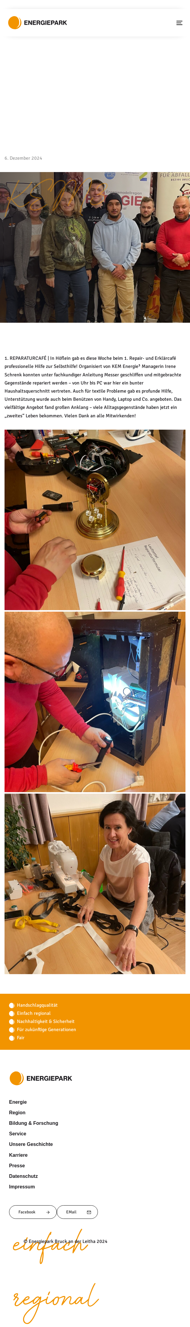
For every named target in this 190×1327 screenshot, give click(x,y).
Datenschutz (22, 1176)
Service (16, 1134)
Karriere (17, 1155)
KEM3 (56, 203)
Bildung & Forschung (30, 1123)
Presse (16, 1165)
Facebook (34, 1212)
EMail (79, 1212)
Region (16, 1112)
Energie (17, 1102)
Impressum (20, 1187)
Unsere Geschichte (28, 1144)
